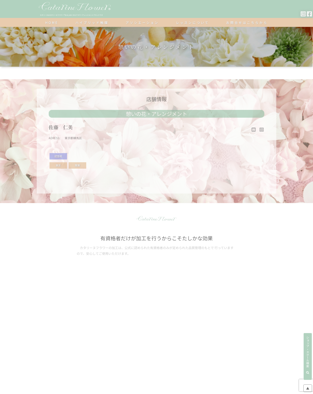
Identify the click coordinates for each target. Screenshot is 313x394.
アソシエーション (142, 22)
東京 (58, 165)
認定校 (58, 156)
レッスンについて (192, 22)
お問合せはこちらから (247, 22)
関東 (77, 165)
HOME (51, 22)
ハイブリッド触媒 (92, 22)
